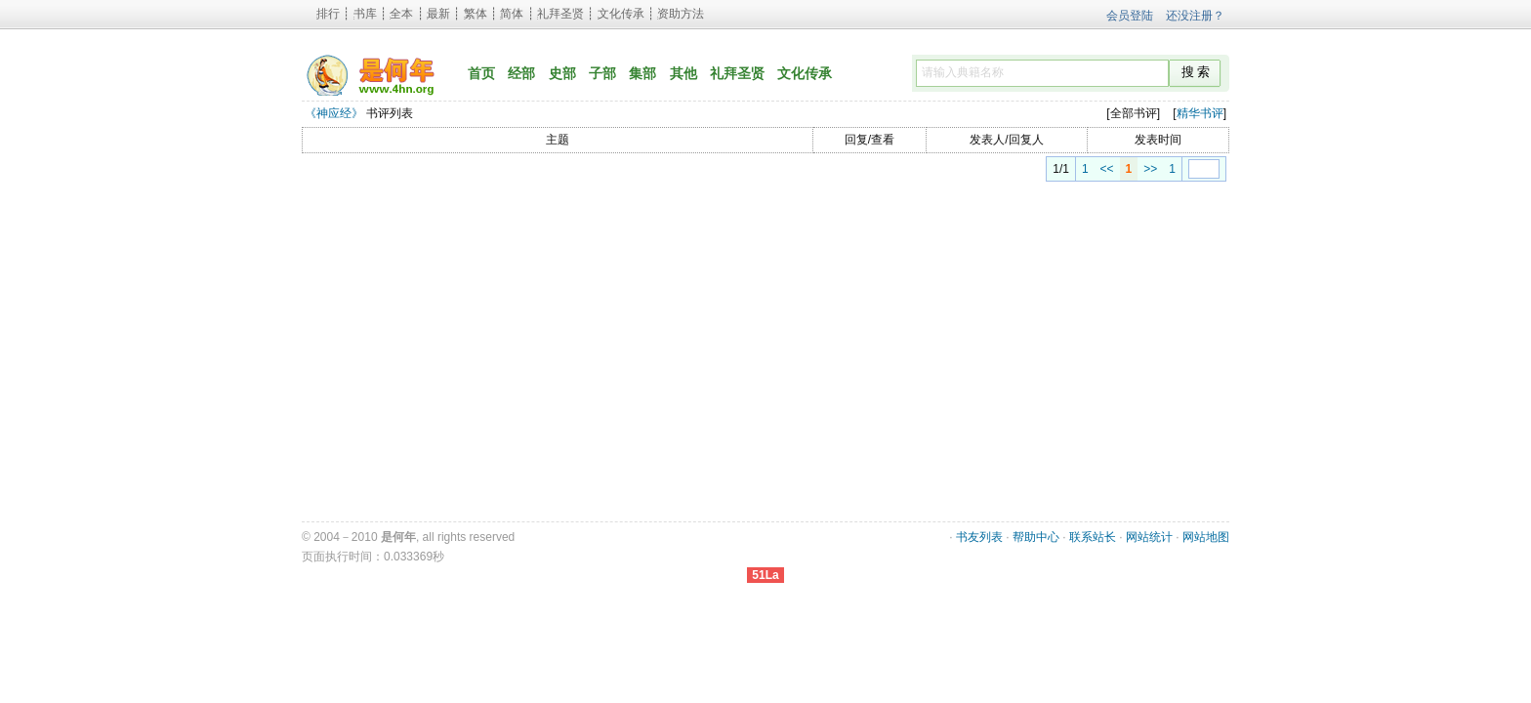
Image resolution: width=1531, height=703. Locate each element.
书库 (365, 14)
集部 (642, 73)
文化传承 (621, 14)
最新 (438, 14)
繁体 (475, 14)
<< (1085, 169)
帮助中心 (1036, 537)
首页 (481, 73)
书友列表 (979, 537)
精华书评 (1200, 113)
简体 (511, 14)
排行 (328, 14)
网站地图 (1205, 537)
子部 (602, 73)
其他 (683, 73)
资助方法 (680, 14)
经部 (521, 73)
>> (1128, 169)
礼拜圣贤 (560, 14)
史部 (562, 73)
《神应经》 (334, 113)
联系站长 (1092, 537)
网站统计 (1149, 537)
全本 (401, 14)
